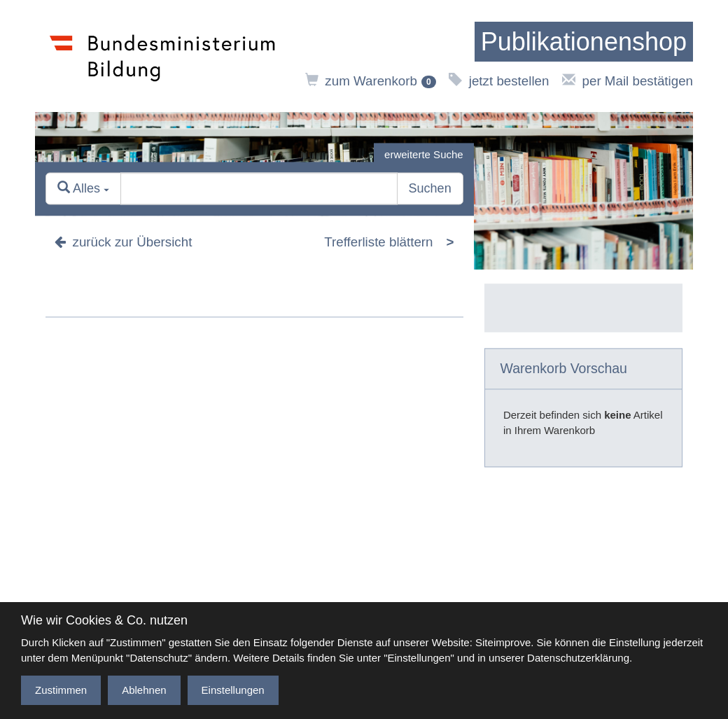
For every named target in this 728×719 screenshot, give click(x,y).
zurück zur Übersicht (123, 242)
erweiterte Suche (423, 154)
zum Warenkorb (370, 81)
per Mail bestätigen (627, 81)
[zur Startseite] (584, 42)
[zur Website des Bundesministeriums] (162, 56)
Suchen (430, 189)
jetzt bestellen (499, 81)
